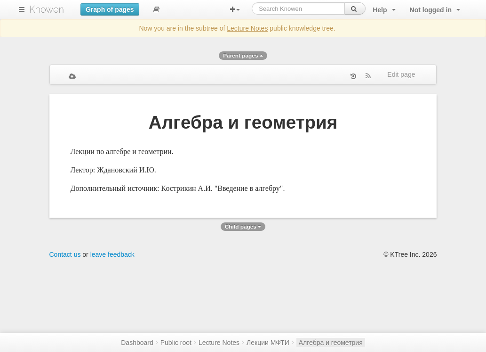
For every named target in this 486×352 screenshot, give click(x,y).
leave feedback (112, 254)
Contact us (65, 254)
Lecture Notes (247, 28)
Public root (175, 342)
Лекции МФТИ (268, 342)
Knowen (46, 9)
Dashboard (137, 342)
